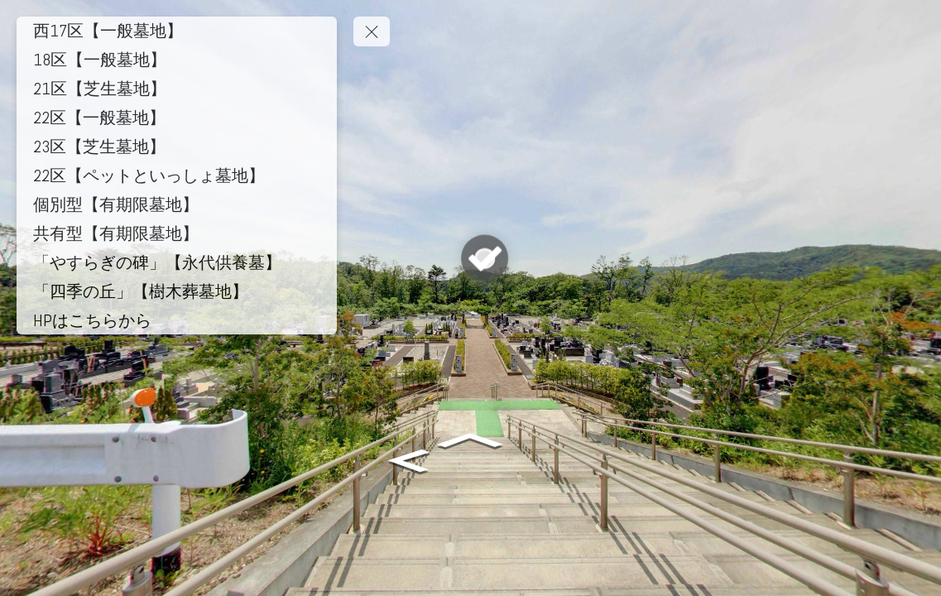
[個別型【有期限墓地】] (177, 204)
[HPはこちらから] (177, 320)
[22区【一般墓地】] (177, 117)
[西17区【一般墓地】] (177, 31)
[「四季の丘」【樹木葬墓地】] (177, 291)
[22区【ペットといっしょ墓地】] (177, 175)
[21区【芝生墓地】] (177, 88)
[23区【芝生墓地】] (177, 146)
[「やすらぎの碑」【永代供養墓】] (177, 262)
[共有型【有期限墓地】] (177, 233)
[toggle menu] (371, 31)
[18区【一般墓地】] (177, 60)
